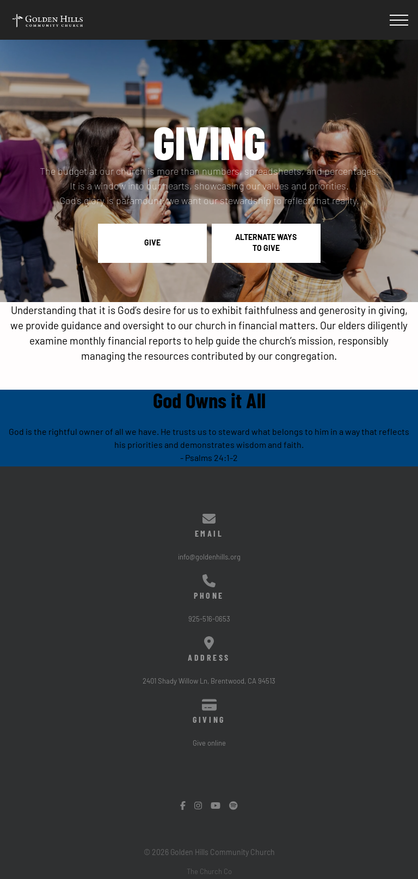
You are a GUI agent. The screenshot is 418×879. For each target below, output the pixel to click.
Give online (209, 743)
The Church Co (209, 872)
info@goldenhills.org (209, 557)
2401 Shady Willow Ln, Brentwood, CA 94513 (209, 681)
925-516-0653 (209, 619)
